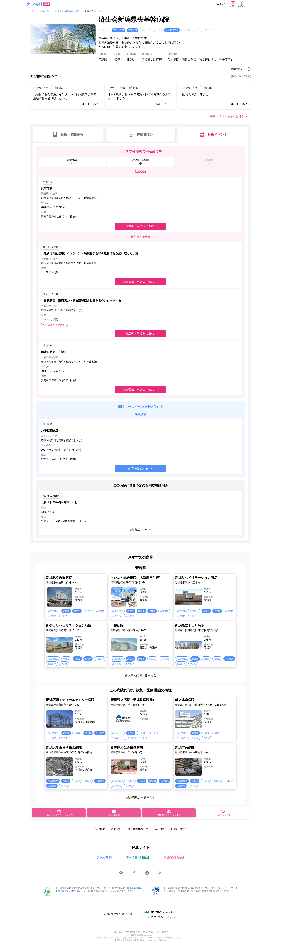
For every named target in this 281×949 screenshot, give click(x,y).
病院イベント (213, 134)
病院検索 (44, 11)
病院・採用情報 (68, 134)
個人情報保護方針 (138, 828)
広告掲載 (159, 828)
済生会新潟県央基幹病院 (67, 11)
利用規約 (116, 828)
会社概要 (100, 828)
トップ (30, 11)
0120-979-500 (162, 912)
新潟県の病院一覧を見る (140, 675)
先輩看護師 (140, 134)
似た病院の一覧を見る (140, 797)
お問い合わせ (178, 828)
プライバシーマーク (228, 887)
